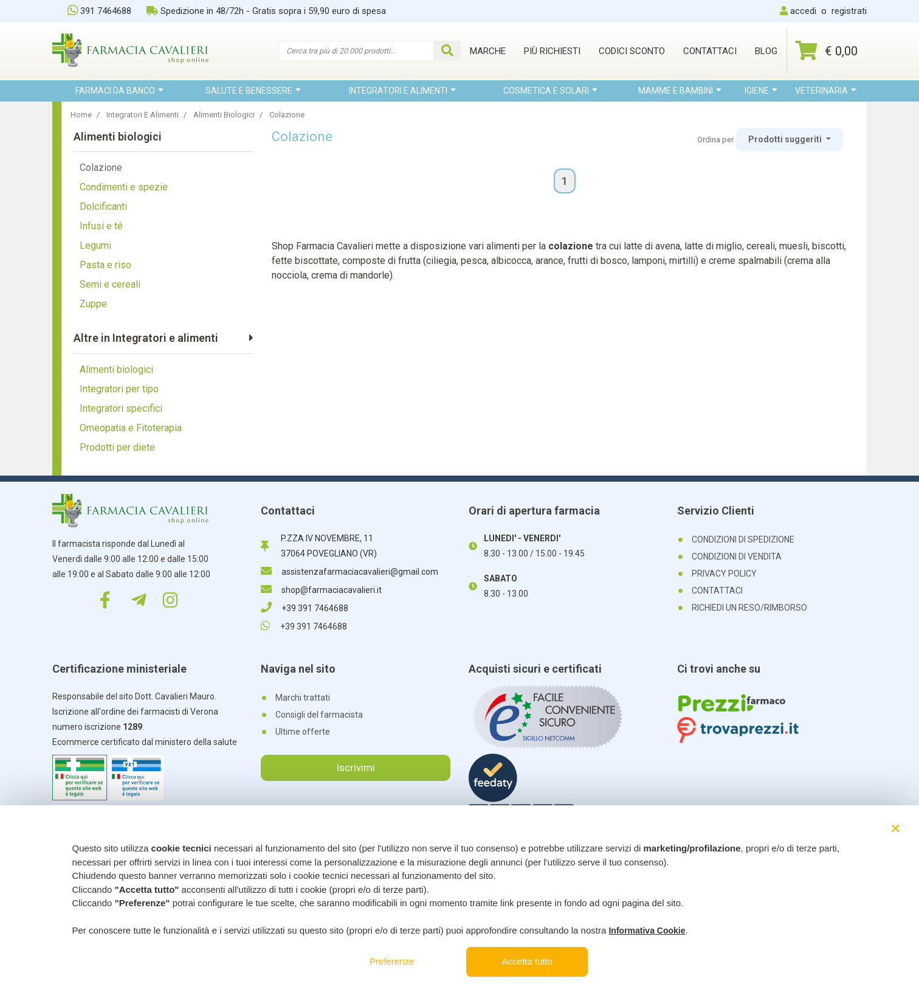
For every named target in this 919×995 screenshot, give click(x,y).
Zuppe (93, 304)
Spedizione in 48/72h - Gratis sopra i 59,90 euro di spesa (266, 10)
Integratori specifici (121, 408)
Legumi (95, 245)
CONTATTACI (717, 590)
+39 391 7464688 (304, 608)
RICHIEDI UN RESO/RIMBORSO (749, 607)
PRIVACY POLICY (724, 573)
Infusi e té (101, 226)
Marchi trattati (302, 697)
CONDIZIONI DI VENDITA (737, 556)
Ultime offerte (302, 732)
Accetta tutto (527, 961)
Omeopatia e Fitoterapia (131, 428)
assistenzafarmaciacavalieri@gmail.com (349, 572)
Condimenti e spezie (124, 187)
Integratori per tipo (119, 389)
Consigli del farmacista (319, 714)
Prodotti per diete (117, 447)
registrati (849, 10)
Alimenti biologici (116, 369)
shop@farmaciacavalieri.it (321, 590)
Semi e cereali (110, 284)
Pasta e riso (105, 265)
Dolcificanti (103, 206)
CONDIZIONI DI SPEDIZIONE (743, 539)
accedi (803, 10)
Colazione (101, 167)
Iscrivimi (355, 767)
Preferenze (392, 961)
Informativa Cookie (646, 930)
